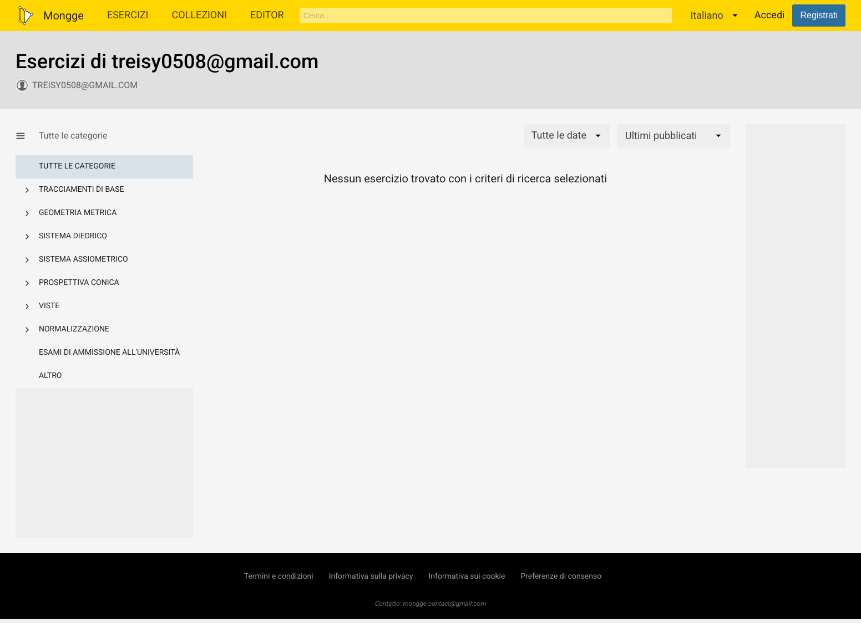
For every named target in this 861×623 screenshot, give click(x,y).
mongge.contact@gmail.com (444, 603)
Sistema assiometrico (83, 259)
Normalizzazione (74, 329)
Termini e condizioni (278, 576)
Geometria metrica (78, 212)
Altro (50, 375)
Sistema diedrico (73, 236)
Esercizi (128, 15)
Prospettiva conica (79, 282)
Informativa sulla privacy (371, 576)
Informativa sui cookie (467, 576)
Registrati (819, 15)
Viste (49, 306)
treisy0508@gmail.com (85, 85)
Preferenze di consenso (560, 576)
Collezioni (199, 15)
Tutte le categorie (77, 166)
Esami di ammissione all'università (109, 352)
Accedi (769, 15)
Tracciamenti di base (81, 189)
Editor (267, 15)
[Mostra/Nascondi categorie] (27, 135)
